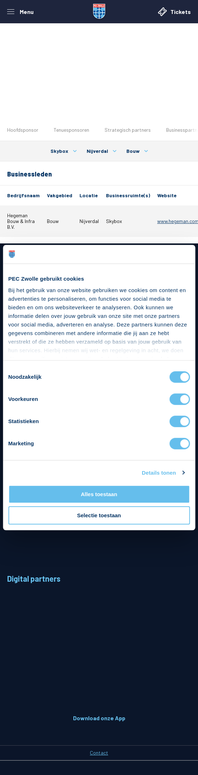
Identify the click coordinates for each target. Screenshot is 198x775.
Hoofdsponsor (22, 130)
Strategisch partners (128, 130)
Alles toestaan (99, 494)
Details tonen (159, 473)
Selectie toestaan (99, 515)
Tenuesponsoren (71, 130)
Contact (99, 753)
